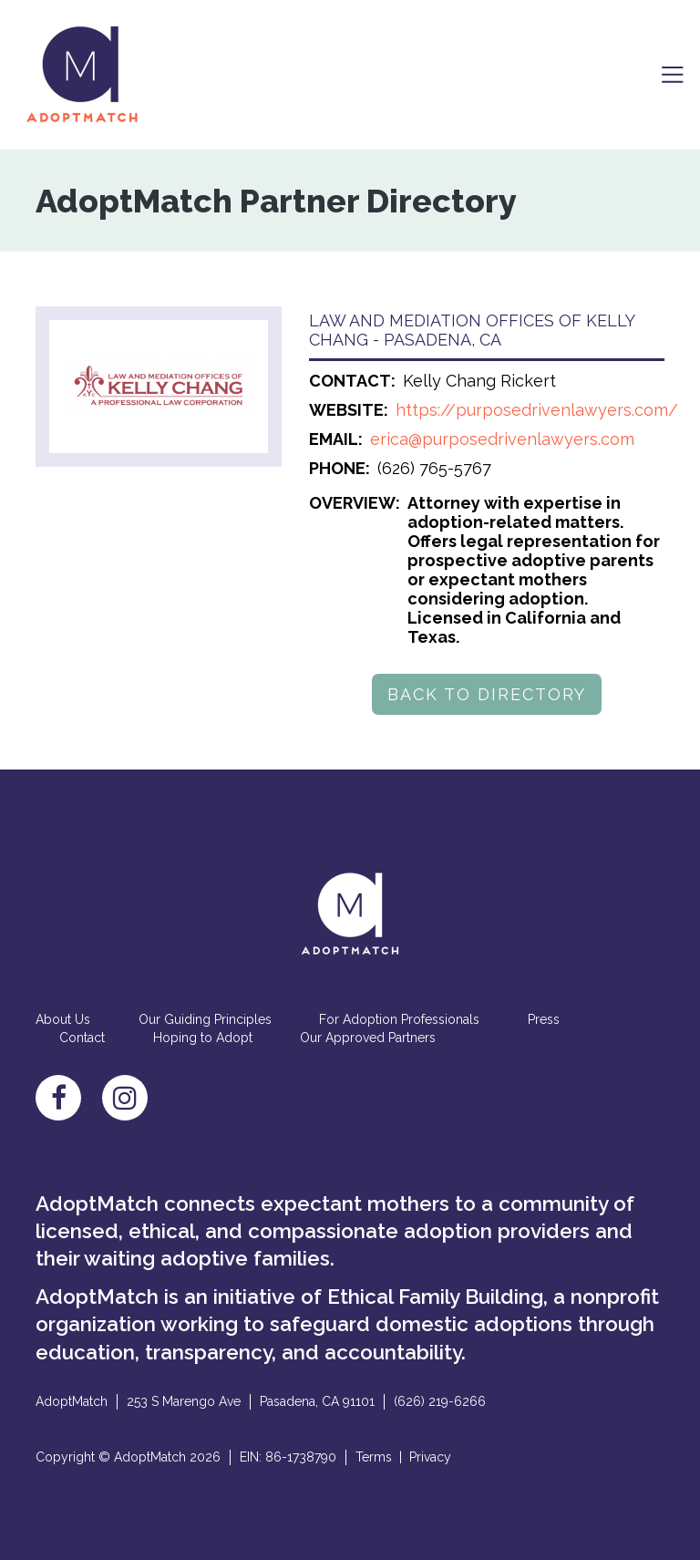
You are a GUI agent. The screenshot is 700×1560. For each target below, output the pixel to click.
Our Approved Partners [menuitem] (368, 1037)
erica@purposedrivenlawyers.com (502, 439)
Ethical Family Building (435, 1296)
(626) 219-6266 (440, 1401)
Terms (373, 1457)
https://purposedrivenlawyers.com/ (537, 409)
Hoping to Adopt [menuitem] (202, 1037)
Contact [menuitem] (82, 1037)
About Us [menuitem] (63, 1019)
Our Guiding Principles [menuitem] (205, 1019)
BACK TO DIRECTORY (486, 694)
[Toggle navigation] (672, 74)
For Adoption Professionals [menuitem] (399, 1019)
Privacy (430, 1457)
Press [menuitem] (544, 1019)
